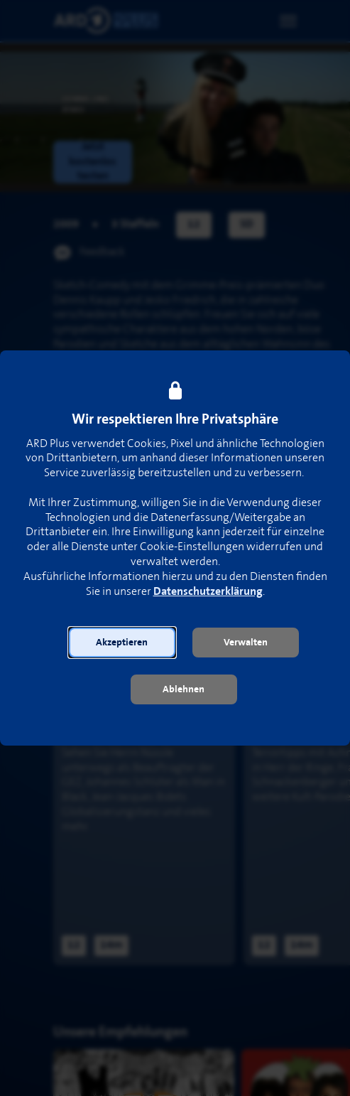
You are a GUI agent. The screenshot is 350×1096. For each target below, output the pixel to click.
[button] (122, 642)
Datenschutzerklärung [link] (208, 591)
